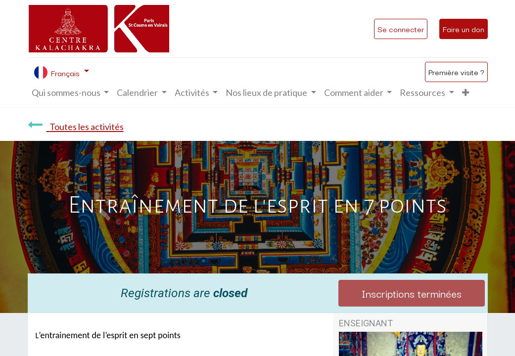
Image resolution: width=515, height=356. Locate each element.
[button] (465, 92)
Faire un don (463, 29)
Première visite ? (456, 72)
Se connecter (400, 29)
